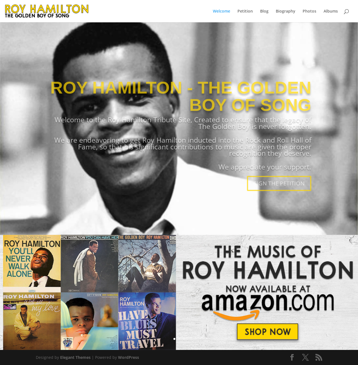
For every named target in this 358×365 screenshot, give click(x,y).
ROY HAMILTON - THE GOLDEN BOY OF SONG (180, 109)
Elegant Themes (75, 357)
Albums (331, 11)
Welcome (221, 11)
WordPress (128, 357)
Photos (309, 11)
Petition (245, 11)
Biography (285, 11)
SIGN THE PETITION (279, 196)
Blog (264, 11)
